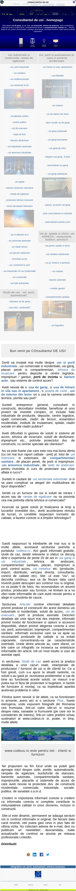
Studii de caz (31, 661)
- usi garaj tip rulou (57, 148)
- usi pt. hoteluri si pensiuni (57, 263)
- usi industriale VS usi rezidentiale (19, 271)
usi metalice (41, 568)
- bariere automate (57, 280)
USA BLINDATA (17, 4)
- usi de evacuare (19, 128)
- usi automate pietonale (19, 241)
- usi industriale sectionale (19, 146)
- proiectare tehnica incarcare (19, 200)
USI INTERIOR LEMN (37, 4)
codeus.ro (23, 550)
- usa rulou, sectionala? (19, 318)
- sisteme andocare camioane (19, 188)
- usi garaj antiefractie (57, 185)
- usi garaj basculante (57, 139)
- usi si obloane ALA (19, 234)
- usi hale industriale (19, 283)
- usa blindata (57, 86)
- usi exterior (57, 105)
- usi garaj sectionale (57, 131)
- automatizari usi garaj (57, 165)
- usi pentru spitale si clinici (57, 245)
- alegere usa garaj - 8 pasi (57, 157)
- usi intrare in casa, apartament (57, 67)
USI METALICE (35, 5)
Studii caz (30, 884)
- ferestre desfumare (19, 140)
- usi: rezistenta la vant (19, 265)
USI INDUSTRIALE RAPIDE (64, 5)
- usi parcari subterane (19, 253)
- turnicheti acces (19, 259)
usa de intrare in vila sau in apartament (38, 389)
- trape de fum (19, 134)
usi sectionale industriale (50, 479)
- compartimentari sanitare (57, 307)
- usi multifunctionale (19, 79)
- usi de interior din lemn (57, 114)
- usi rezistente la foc (19, 96)
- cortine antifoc (19, 122)
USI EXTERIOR (26, 4)
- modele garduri (57, 288)
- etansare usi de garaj (19, 301)
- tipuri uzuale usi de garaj (57, 122)
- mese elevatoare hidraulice (19, 216)
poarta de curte (56, 391)
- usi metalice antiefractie (57, 254)
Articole (25, 604)
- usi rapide (19, 182)
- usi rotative (57, 271)
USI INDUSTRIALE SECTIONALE (48, 5)
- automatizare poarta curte (57, 222)
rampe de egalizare (37, 496)
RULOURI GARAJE (62, 4)
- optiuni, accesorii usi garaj (57, 205)
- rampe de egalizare (19, 194)
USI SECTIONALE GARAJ (49, 4)
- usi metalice (19, 73)
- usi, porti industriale (19, 67)
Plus (60, 700)
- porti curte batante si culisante (57, 213)
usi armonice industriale (20, 465)
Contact (45, 884)
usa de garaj (38, 387)
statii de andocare (61, 465)
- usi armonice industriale (19, 163)
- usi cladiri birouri (18, 247)
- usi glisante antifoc (19, 116)
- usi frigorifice (57, 325)
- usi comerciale (19, 277)
